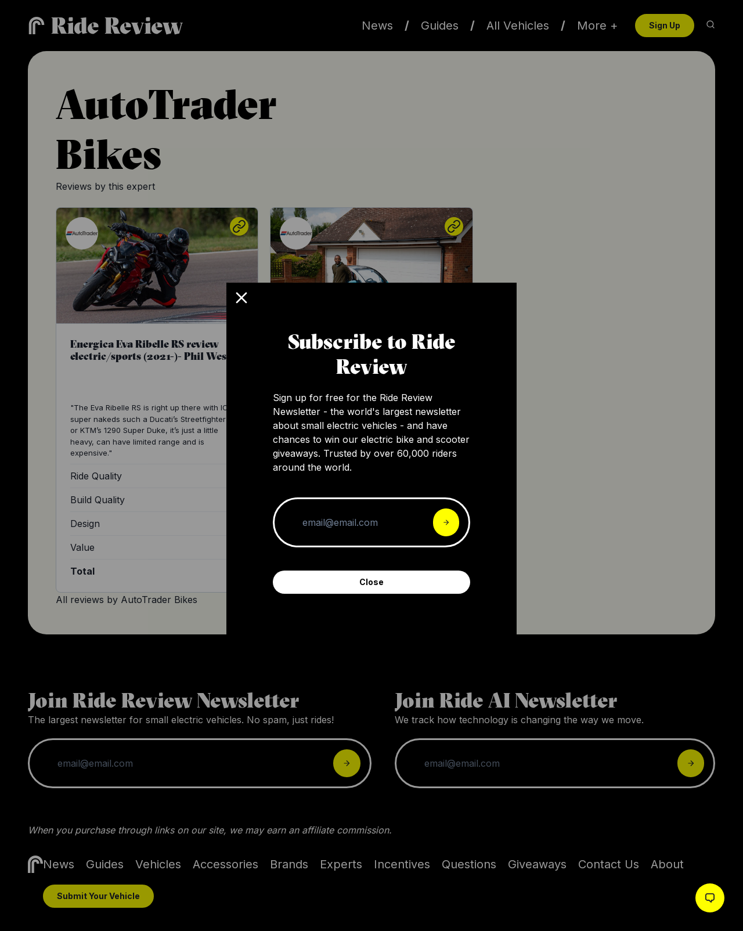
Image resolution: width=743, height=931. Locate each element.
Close (371, 582)
